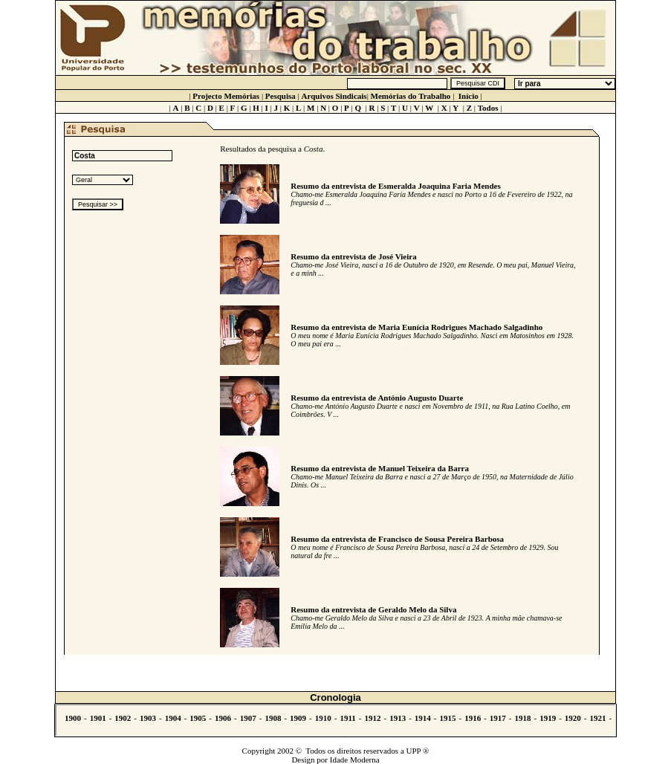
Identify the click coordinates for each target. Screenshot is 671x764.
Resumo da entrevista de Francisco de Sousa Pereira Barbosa (397, 538)
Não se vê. (335, 720)
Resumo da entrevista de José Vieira (353, 256)
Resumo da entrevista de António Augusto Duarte (377, 397)
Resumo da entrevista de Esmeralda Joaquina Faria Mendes (395, 185)
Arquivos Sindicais (334, 95)
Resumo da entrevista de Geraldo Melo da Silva (373, 609)
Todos (488, 107)
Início (468, 95)
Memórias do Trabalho (411, 95)
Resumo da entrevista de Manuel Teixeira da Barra (380, 468)
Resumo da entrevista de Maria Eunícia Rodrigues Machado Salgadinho (416, 327)
